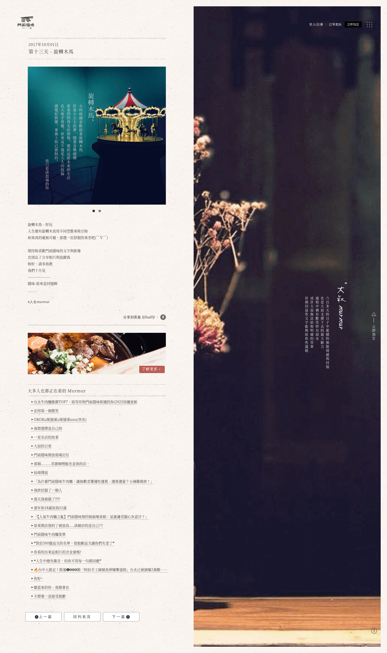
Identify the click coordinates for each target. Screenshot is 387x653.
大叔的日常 (41, 445)
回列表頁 (82, 617)
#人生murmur (39, 302)
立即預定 (353, 24)
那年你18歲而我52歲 (49, 507)
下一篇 (121, 617)
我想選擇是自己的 (46, 428)
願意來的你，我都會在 (50, 587)
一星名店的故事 (45, 437)
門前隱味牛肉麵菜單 (48, 534)
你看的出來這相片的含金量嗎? (56, 551)
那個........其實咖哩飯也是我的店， (60, 463)
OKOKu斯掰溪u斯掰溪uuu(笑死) (59, 419)
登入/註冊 (316, 24)
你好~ (37, 578)
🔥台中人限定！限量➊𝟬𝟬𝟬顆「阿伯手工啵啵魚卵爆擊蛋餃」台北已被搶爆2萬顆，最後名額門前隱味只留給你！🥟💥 (99, 569)
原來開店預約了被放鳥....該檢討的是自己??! (67, 525)
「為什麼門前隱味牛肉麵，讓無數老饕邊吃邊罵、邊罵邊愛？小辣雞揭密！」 (92, 481)
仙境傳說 (39, 472)
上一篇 (44, 617)
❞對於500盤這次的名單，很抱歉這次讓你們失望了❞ (73, 543)
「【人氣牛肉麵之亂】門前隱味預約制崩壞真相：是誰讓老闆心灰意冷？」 (90, 516)
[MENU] (369, 24)
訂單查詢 (335, 24)
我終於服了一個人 (46, 490)
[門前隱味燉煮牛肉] (26, 22)
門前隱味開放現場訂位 (50, 454)
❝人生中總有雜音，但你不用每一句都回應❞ (66, 560)
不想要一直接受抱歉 (48, 595)
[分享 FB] (163, 317)
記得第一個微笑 (45, 410)
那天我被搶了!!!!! (45, 498)
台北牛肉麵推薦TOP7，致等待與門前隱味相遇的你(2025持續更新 (84, 401)
